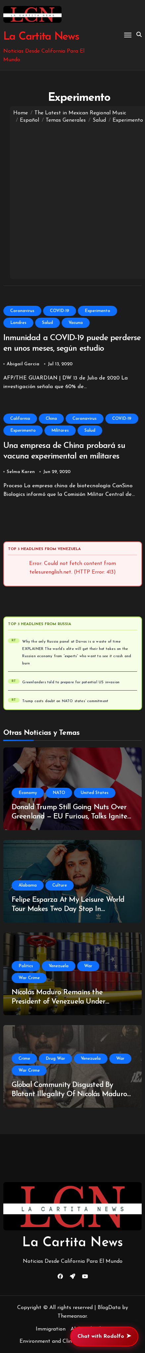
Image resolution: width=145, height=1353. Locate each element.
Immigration (51, 1329)
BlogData (109, 1307)
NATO (59, 793)
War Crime (29, 978)
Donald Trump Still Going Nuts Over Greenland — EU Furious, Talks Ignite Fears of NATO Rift (69, 817)
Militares (60, 430)
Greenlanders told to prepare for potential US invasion (71, 682)
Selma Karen (21, 471)
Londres (18, 323)
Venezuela (59, 966)
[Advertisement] (72, 200)
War (88, 966)
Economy (28, 793)
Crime (24, 1058)
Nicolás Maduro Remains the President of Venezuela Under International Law (59, 1002)
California (20, 419)
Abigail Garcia (23, 364)
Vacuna (76, 323)
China (51, 419)
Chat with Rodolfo (104, 1336)
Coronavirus (22, 311)
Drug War (55, 1058)
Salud (47, 323)
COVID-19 (59, 311)
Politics (26, 966)
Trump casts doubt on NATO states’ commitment (65, 701)
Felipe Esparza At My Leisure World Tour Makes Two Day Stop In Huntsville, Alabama (68, 909)
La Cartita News (41, 36)
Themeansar (72, 1316)
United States (95, 793)
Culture (59, 885)
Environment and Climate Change (60, 1341)
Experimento (97, 311)
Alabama (28, 885)
